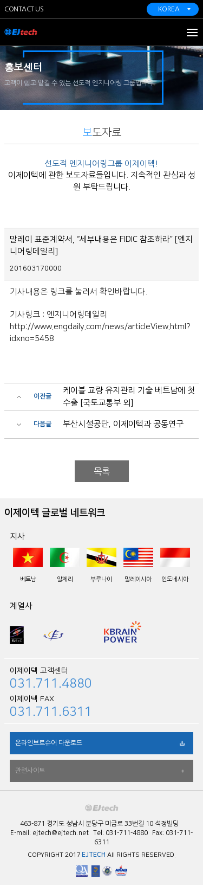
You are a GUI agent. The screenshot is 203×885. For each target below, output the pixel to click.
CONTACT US (23, 9)
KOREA (169, 9)
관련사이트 (30, 770)
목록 (102, 471)
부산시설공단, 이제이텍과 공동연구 (123, 424)
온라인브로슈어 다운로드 (48, 743)
